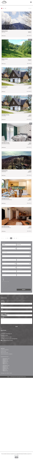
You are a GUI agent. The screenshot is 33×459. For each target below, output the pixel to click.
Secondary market (6, 280)
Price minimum (4, 246)
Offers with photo (5, 283)
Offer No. (3, 254)
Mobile (2, 305)
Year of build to (19, 269)
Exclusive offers (5, 286)
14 (14, 238)
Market (3, 277)
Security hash (3, 313)
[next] (18, 238)
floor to (18, 273)
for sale (6, 365)
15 (16, 238)
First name (3, 302)
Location (3, 250)
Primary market (5, 279)
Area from (4, 262)
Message (2, 317)
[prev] (1, 238)
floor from (4, 273)
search (24, 289)
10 (7, 238)
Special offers (5, 284)
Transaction (19, 243)
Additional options (5, 281)
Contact (11, 373)
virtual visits (5, 287)
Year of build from (5, 269)
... (4, 238)
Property (3, 243)
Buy (5, 373)
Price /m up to (19, 265)
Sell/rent (7, 373)
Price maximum (19, 246)
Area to (18, 262)
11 (9, 238)
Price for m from (5, 265)
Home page (2, 373)
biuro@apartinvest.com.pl (7, 340)
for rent (6, 358)
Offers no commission (6, 285)
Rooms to (18, 258)
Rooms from (4, 258)
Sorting (30, 8)
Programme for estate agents (16, 376)
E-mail (2, 309)
